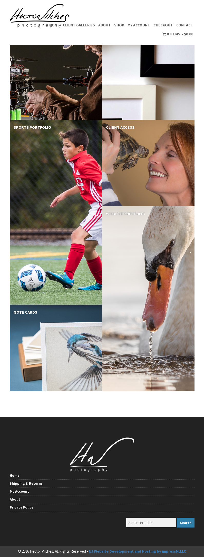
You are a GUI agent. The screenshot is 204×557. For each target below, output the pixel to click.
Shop (119, 25)
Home (54, 25)
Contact (184, 25)
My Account (139, 25)
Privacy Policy (21, 507)
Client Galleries (79, 25)
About (104, 25)
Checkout (163, 25)
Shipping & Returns (26, 483)
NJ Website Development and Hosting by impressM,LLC (137, 551)
